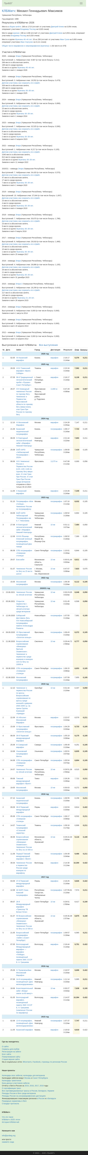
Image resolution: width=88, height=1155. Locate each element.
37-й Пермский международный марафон (23, 883)
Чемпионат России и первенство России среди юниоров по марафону (24, 868)
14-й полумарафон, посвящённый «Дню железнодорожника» (24, 981)
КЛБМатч (8, 11)
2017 (37, 1086)
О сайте (5, 1046)
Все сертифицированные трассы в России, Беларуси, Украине (28, 1091)
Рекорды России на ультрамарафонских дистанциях (24, 1096)
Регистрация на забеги (11, 1052)
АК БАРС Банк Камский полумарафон (22, 892)
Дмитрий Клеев (57, 27)
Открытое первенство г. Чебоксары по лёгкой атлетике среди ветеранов (23, 606)
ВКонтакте (27, 1062)
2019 (27, 1086)
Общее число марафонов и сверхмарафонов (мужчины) (25, 46)
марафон (54, 358)
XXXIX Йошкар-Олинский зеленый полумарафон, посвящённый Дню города (24, 541)
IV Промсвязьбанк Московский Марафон (23, 972)
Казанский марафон (24, 1030)
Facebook (36, 1062)
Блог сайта (6, 1054)
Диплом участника (9, 83)
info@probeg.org (8, 1136)
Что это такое (7, 1117)
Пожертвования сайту (11, 1057)
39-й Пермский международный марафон (23, 738)
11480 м (54, 389)
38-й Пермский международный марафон (23, 809)
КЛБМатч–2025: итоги (11, 1120)
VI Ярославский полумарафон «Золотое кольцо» (23, 729)
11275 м (54, 461)
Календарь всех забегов (12, 1075)
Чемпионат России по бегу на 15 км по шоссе (24, 571)
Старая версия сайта (11, 1059)
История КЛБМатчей (10, 1122)
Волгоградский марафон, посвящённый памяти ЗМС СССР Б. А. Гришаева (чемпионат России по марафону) (24, 1005)
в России (40, 1098)
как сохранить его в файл (29, 83)
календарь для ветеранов (34, 1075)
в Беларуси (51, 1098)
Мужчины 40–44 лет (23, 39)
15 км (53, 569)
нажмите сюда (8, 1142)
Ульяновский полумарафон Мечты (22, 753)
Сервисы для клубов (10, 1049)
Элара (18, 56)
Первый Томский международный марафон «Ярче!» (23, 856)
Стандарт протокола (10, 1104)
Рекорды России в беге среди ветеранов (19, 1093)
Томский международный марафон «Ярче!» (23, 781)
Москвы (27, 1078)
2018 (32, 1086)
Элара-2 (19, 284)
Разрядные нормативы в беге (14, 1101)
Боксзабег (20, 560)
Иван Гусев (64, 39)
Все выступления (48, 345)
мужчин (16, 33)
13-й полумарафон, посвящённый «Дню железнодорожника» (24, 1023)
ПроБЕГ (8, 3)
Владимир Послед (28, 29)
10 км (53, 525)
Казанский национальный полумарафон (22, 431)
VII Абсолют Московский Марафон (21, 720)
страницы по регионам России (54, 1062)
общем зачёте (15, 27)
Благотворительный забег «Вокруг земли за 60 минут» (24, 990)
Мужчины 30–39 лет (25, 91)
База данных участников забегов (16, 1083)
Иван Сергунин (26, 42)
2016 (42, 1086)
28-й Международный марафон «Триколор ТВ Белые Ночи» (23, 907)
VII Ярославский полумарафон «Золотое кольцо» (23, 634)
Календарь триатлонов (11, 1081)
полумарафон (56, 429)
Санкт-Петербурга (40, 1078)
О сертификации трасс (11, 1088)
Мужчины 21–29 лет (25, 298)
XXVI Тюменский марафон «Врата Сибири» (23, 370)
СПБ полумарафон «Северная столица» (24, 553)
